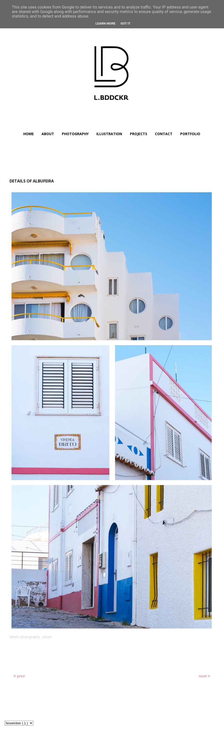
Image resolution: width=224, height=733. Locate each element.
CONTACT (163, 133)
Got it (125, 23)
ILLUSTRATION (109, 133)
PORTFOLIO (190, 133)
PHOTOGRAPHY (75, 133)
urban (47, 636)
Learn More (106, 23)
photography (30, 636)
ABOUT (48, 133)
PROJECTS (138, 133)
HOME (28, 133)
